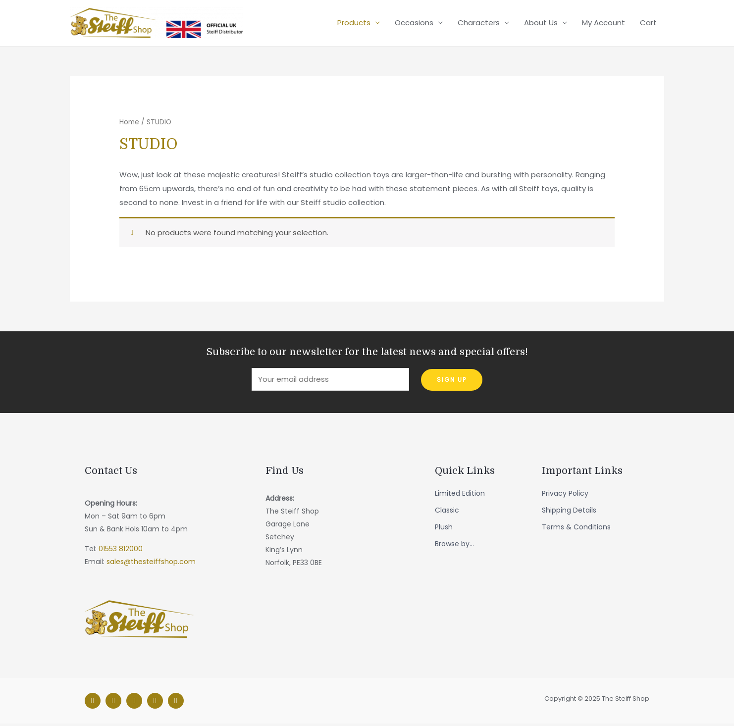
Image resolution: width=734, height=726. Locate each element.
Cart (648, 23)
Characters (479, 23)
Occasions (414, 23)
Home (129, 123)
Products (353, 23)
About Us (541, 23)
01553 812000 (121, 551)
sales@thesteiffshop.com (151, 564)
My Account (603, 23)
